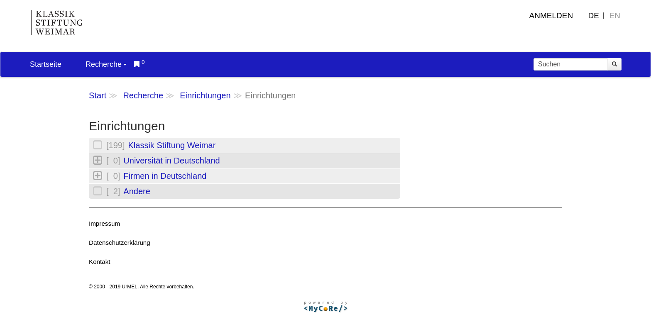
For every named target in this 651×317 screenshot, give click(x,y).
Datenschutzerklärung (119, 242)
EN (614, 15)
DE (593, 15)
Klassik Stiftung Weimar (171, 145)
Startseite (45, 64)
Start (97, 95)
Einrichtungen (205, 95)
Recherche (106, 64)
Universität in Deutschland (171, 160)
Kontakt (99, 261)
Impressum (104, 223)
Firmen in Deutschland (164, 175)
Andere (136, 191)
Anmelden (551, 15)
